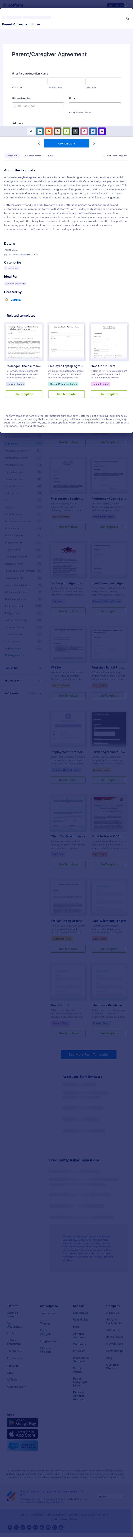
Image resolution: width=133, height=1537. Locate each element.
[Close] (126, 5)
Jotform (16, 299)
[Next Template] (94, 143)
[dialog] (66, 768)
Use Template (66, 143)
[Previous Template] (39, 143)
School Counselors (15, 283)
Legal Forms (12, 268)
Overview (12, 155)
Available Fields (32, 155)
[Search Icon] (127, 18)
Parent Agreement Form (21, 24)
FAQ (50, 155)
